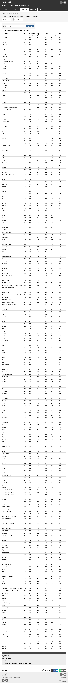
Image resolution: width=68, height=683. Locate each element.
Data (4, 26)
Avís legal (4, 674)
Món (4, 660)
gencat (15, 2)
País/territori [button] (6, 33)
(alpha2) (54, 35)
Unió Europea (7, 658)
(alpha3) (61, 35)
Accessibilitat (5, 675)
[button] (65, 670)
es (61, 2)
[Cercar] (49, 9)
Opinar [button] (5, 670)
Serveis (15, 10)
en (65, 2)
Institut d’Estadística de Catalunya (15, 5)
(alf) (38, 35)
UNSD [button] (47, 33)
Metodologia (17, 19)
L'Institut (33, 10)
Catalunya (6, 655)
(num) (31, 35)
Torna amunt (64, 681)
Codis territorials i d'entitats (10, 13)
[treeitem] (34, 655)
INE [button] (25, 33)
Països (6, 662)
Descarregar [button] (6, 19)
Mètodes (24, 10)
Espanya (5, 657)
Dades (6, 10)
